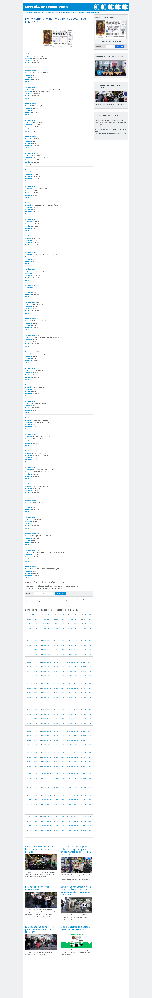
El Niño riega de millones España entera (37, 888)
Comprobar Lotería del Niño (111, 41)
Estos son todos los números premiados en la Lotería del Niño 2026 (39, 929)
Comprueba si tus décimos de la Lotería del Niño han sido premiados (39, 849)
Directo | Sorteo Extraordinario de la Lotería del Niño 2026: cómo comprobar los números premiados (76, 890)
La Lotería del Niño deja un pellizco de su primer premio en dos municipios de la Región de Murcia (76, 850)
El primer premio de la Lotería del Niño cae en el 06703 (75, 928)
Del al (32, 614)
